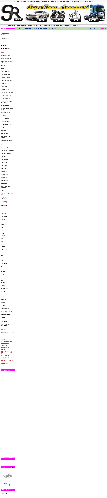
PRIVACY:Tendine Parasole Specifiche (38, 1)
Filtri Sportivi (67, 1)
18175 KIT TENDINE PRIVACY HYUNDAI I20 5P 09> (67, 25)
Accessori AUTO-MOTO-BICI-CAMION (82, 1)
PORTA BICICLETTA (56, 1)
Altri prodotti (5, 493)
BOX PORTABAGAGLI (20, 1)
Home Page (3, 25)
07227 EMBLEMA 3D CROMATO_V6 (8, 482)
